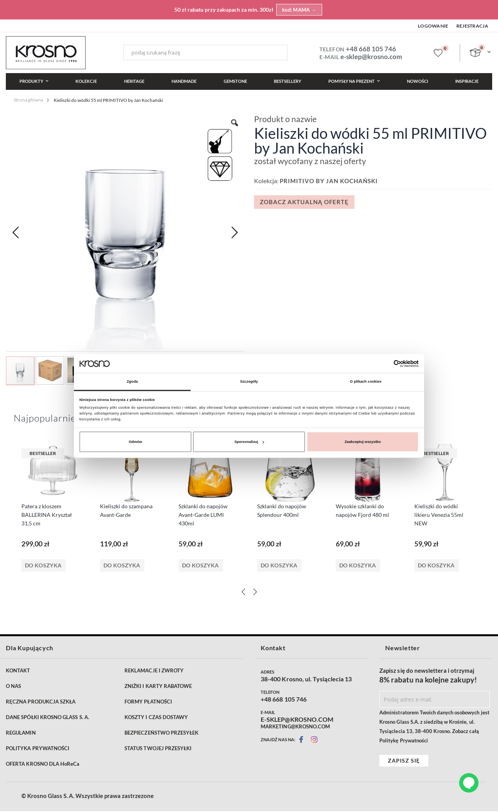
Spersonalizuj (249, 442)
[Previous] (243, 592)
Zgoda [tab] (132, 381)
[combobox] (205, 52)
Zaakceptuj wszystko (363, 442)
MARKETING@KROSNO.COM (295, 727)
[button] (15, 232)
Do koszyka (43, 565)
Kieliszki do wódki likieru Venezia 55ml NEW (438, 515)
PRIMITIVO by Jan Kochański (329, 180)
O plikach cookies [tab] (365, 381)
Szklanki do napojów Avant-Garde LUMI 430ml (203, 515)
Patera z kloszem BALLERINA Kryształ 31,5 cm (46, 515)
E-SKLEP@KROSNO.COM (297, 720)
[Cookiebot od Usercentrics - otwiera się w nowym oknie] (385, 363)
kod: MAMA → (299, 10)
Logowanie (433, 26)
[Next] (255, 592)
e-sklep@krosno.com (371, 56)
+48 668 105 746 (371, 49)
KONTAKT (18, 671)
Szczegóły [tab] (249, 381)
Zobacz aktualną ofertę (304, 201)
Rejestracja (472, 26)
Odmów (135, 442)
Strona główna (28, 100)
